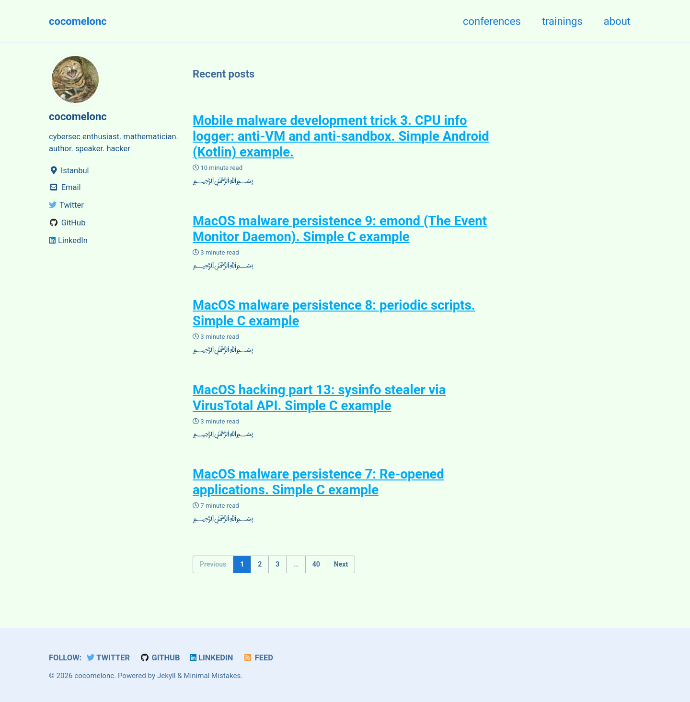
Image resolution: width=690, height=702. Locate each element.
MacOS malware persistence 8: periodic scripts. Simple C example (334, 313)
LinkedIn (211, 657)
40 (316, 564)
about (617, 21)
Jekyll (166, 675)
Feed (258, 657)
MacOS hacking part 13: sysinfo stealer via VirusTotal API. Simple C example (319, 397)
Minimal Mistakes (212, 675)
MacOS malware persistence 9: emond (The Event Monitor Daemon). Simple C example (340, 229)
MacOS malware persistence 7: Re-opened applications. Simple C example (318, 482)
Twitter (108, 657)
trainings (562, 21)
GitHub (160, 657)
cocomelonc (78, 21)
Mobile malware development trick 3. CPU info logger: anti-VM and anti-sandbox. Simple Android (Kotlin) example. (341, 136)
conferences (492, 21)
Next (341, 564)
